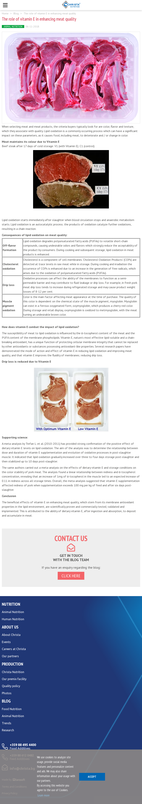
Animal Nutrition (13, 26)
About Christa (11, 634)
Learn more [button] (44, 795)
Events (6, 642)
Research (8, 730)
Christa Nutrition (13, 672)
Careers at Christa (14, 649)
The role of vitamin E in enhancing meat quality (50, 13)
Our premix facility (14, 679)
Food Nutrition (12, 709)
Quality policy (11, 686)
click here (71, 576)
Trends (6, 723)
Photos (6, 693)
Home (5, 13)
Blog (16, 13)
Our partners (10, 656)
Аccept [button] (92, 776)
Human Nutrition (13, 619)
